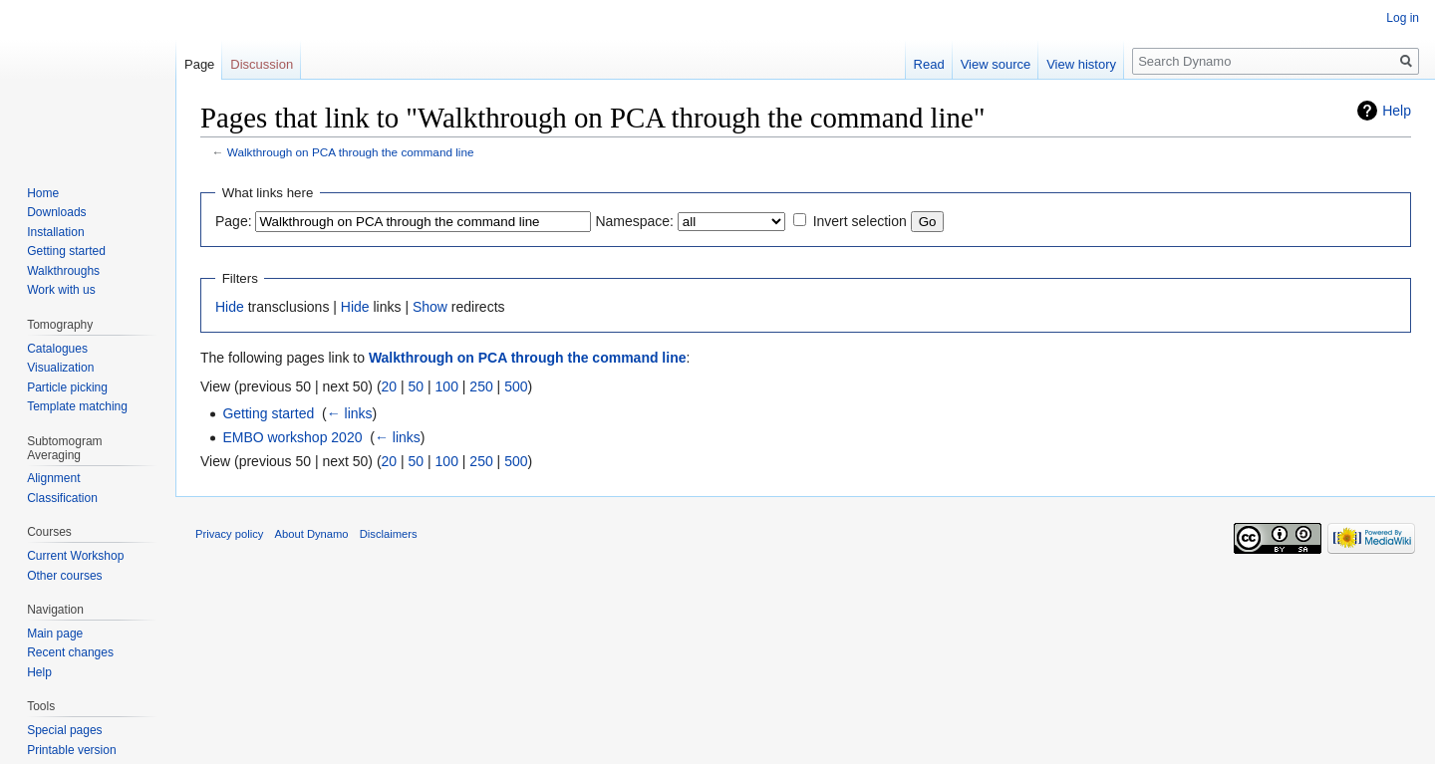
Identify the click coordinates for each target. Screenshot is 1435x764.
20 (390, 386)
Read (929, 64)
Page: (233, 221)
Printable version (71, 750)
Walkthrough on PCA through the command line (350, 151)
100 (446, 386)
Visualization (60, 368)
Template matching (77, 406)
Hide (229, 307)
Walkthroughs (63, 271)
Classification (62, 498)
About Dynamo (312, 534)
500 (515, 386)
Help (1396, 111)
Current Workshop (75, 556)
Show (430, 307)
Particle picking (67, 387)
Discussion (261, 64)
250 (480, 386)
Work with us (61, 290)
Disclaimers (389, 534)
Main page (55, 633)
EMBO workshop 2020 (292, 437)
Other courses (64, 576)
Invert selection (860, 221)
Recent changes (70, 652)
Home (43, 193)
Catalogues (57, 349)
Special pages (64, 730)
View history (1081, 64)
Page (199, 64)
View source (996, 64)
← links (350, 413)
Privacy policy (229, 534)
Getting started (268, 413)
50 (417, 386)
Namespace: (634, 221)
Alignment (53, 478)
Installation (55, 232)
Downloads (56, 212)
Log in (1402, 18)
